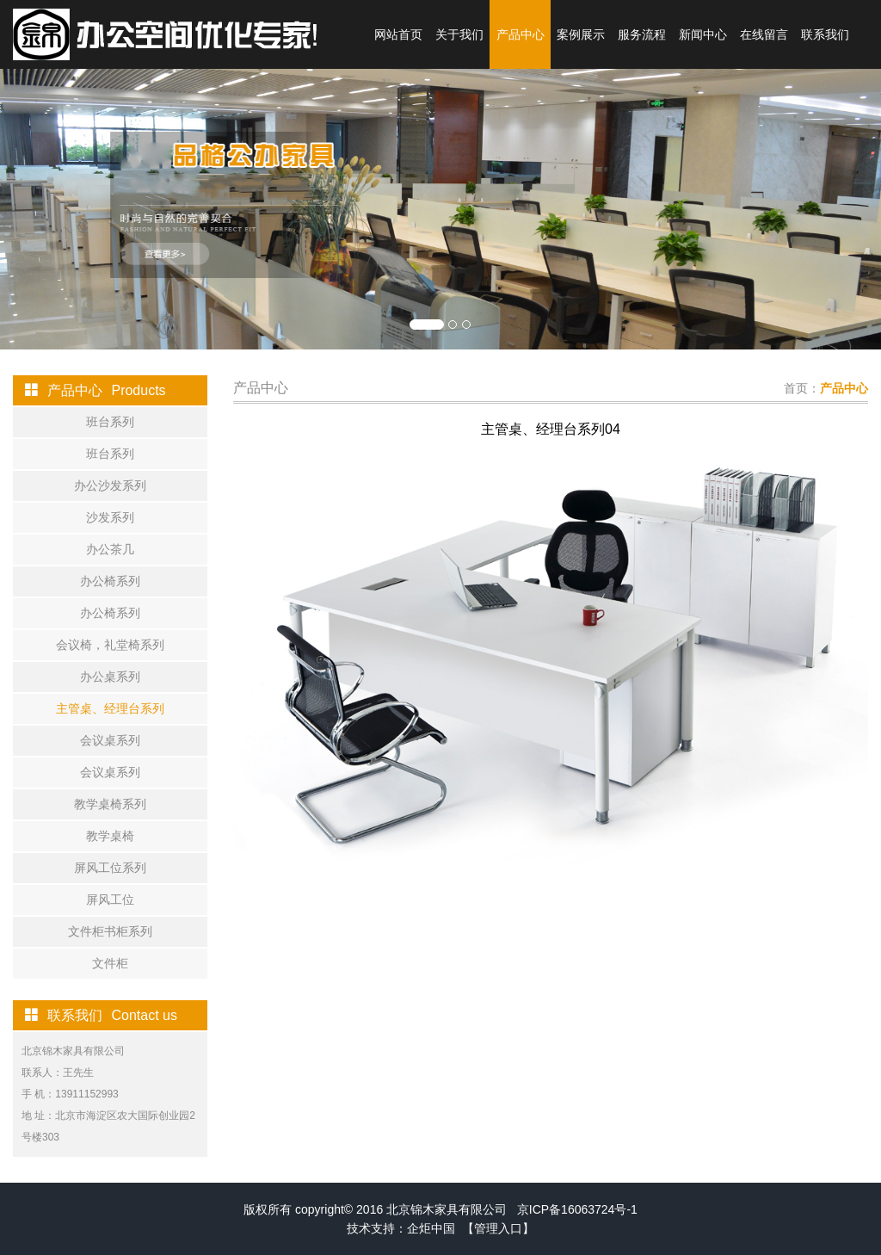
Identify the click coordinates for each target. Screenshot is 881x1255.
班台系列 (110, 422)
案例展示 (581, 34)
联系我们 (825, 34)
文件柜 (110, 963)
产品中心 (520, 34)
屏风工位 (110, 899)
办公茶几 (110, 549)
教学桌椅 (110, 836)
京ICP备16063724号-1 (577, 1209)
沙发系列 (110, 517)
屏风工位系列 (110, 868)
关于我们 (459, 34)
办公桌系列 (110, 676)
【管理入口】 (498, 1228)
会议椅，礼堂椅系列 (110, 645)
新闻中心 (703, 34)
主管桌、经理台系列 (110, 708)
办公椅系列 (110, 581)
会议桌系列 (110, 740)
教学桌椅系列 (110, 804)
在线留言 (764, 34)
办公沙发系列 (110, 485)
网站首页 (398, 34)
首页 (796, 388)
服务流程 (642, 34)
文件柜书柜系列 (110, 931)
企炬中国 (431, 1228)
